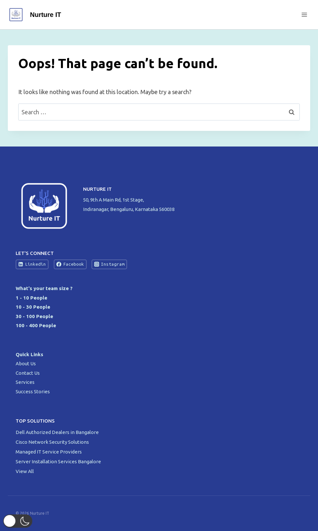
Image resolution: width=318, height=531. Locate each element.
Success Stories (33, 391)
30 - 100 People (34, 316)
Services (25, 382)
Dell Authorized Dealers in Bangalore (58, 432)
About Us (26, 363)
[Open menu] (304, 14)
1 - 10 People (31, 297)
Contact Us (28, 373)
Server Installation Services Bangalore (59, 461)
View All (25, 471)
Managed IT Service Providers (49, 451)
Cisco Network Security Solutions (53, 442)
